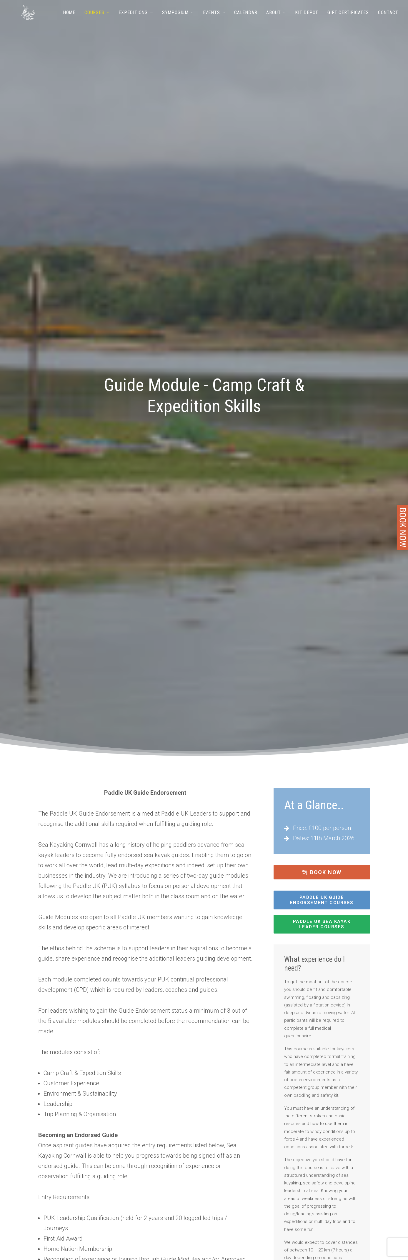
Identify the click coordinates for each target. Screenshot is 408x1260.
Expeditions (136, 20)
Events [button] (214, 20)
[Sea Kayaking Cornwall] (24, 20)
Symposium (178, 20)
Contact (388, 20)
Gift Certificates (348, 20)
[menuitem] (71, 20)
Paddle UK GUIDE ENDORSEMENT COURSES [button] (322, 900)
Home (69, 20)
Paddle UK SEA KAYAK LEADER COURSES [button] (322, 924)
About (276, 20)
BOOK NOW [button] (322, 872)
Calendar (245, 20)
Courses (96, 20)
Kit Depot (306, 20)
